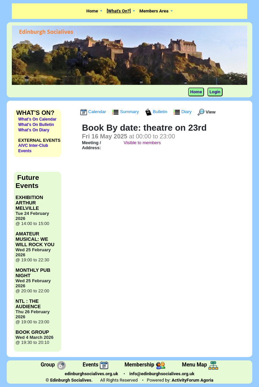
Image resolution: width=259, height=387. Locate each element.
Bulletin (157, 111)
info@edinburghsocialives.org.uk (162, 373)
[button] (94, 11)
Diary (183, 111)
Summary (126, 111)
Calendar (93, 111)
